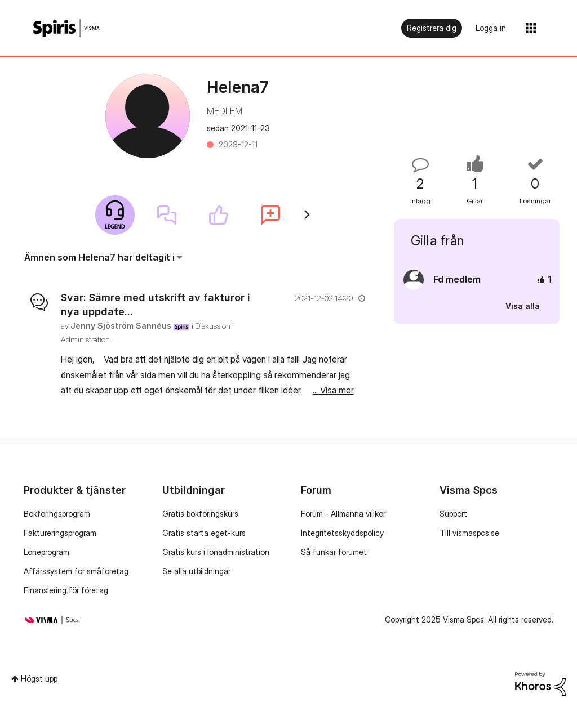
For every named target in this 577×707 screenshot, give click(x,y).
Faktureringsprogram (60, 533)
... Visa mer (333, 390)
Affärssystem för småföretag (76, 571)
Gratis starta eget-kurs (204, 533)
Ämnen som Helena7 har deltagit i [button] (99, 257)
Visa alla (522, 306)
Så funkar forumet (334, 552)
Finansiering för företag (66, 590)
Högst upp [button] (39, 678)
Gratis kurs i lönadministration (215, 552)
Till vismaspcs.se (469, 533)
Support (453, 513)
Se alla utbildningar (196, 571)
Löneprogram (46, 552)
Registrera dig (431, 28)
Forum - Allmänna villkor (343, 513)
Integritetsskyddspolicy (342, 533)
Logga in (491, 28)
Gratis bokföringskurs (200, 513)
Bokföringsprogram (57, 513)
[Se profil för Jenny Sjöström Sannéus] (120, 325)
